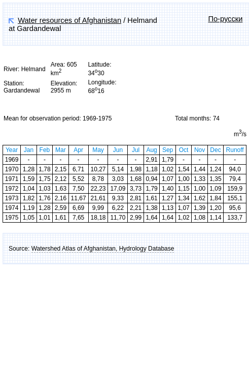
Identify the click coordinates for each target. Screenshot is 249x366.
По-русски (225, 19)
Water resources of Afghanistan (69, 20)
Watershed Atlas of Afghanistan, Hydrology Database (102, 248)
